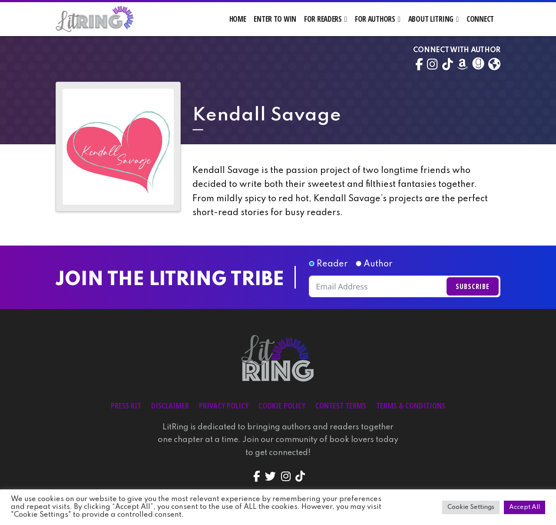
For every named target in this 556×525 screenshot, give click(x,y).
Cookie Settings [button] (470, 507)
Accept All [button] (524, 507)
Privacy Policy (223, 405)
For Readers (323, 19)
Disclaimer (170, 405)
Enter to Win (275, 19)
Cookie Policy (281, 405)
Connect (480, 19)
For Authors (375, 19)
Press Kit (126, 405)
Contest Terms (340, 405)
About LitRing (430, 19)
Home (237, 19)
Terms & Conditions (410, 405)
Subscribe (473, 286)
